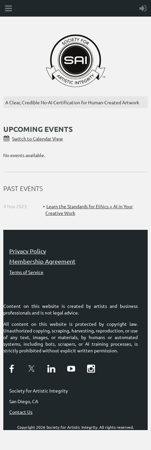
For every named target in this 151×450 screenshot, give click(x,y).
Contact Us (20, 412)
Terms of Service (26, 272)
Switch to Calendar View (37, 138)
